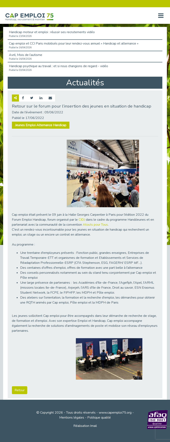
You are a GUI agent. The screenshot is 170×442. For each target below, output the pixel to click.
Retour (20, 390)
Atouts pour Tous (95, 224)
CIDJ (82, 219)
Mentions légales (71, 417)
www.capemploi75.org (115, 412)
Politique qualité (99, 417)
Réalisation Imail (85, 426)
